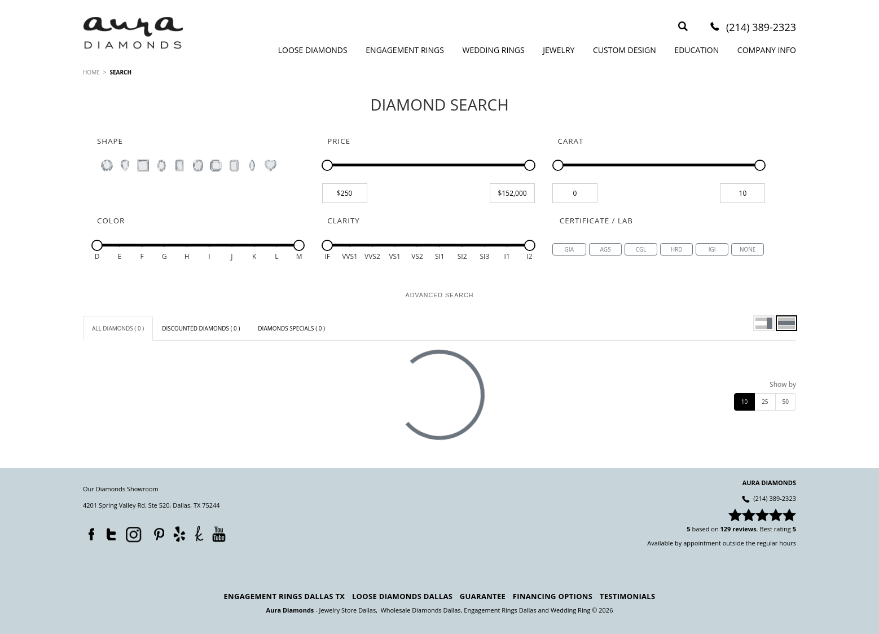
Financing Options (552, 596)
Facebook (88, 531)
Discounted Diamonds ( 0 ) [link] (201, 328)
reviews (744, 529)
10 (744, 402)
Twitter (108, 531)
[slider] (327, 165)
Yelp (179, 534)
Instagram (133, 534)
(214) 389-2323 (761, 28)
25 (765, 402)
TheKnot (199, 534)
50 (786, 402)
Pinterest (156, 531)
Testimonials (628, 596)
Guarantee (483, 596)
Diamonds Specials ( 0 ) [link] (291, 328)
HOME (91, 72)
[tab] (118, 328)
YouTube (218, 534)
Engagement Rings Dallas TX (284, 596)
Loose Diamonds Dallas (402, 596)
